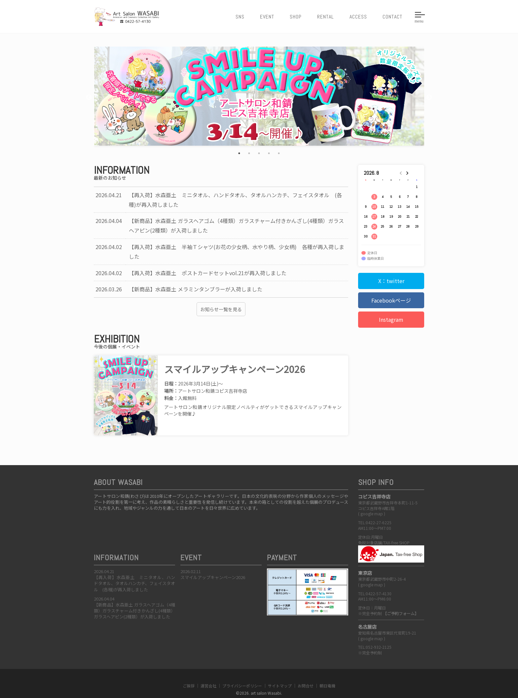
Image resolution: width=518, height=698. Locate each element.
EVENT (267, 16)
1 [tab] (239, 153)
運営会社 (208, 674)
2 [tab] (249, 153)
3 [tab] (259, 153)
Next (429, 97)
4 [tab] (269, 153)
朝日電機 (327, 674)
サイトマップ (280, 674)
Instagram (391, 319)
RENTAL (325, 16)
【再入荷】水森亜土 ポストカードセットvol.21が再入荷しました (207, 273)
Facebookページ (391, 300)
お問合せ (306, 674)
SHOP (296, 16)
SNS (240, 16)
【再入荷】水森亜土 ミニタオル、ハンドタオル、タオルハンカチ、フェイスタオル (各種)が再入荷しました (134, 572)
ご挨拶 (189, 674)
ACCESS (358, 16)
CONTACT (392, 16)
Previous (89, 97)
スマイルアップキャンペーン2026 (212, 566)
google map (371, 502)
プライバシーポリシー (242, 674)
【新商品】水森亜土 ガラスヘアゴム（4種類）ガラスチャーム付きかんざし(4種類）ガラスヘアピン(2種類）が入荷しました (134, 599)
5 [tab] (279, 153)
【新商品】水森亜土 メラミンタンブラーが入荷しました (195, 289)
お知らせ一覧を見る (221, 309)
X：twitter (391, 281)
